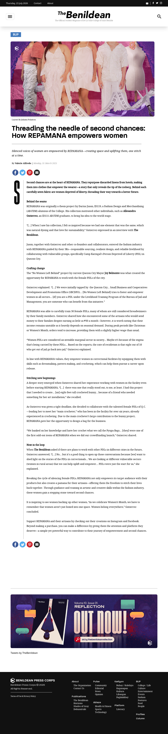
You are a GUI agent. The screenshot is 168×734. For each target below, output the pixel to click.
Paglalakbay (122, 697)
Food (140, 703)
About (50, 3)
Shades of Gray (81, 706)
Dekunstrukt (80, 709)
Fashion (141, 697)
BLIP (16, 34)
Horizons (78, 703)
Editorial (99, 688)
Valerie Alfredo (23, 163)
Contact (37, 3)
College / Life (144, 685)
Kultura (120, 691)
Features (142, 700)
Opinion (99, 694)
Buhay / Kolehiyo (124, 685)
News (98, 691)
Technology (101, 712)
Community (101, 685)
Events (141, 694)
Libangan (121, 694)
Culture (141, 688)
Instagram (116, 521)
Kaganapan (122, 688)
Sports (98, 709)
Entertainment (145, 691)
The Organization (82, 685)
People (141, 706)
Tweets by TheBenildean (24, 653)
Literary (120, 709)
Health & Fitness (103, 706)
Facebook (133, 521)
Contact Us (79, 688)
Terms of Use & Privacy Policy (23, 696)
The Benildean (81, 700)
